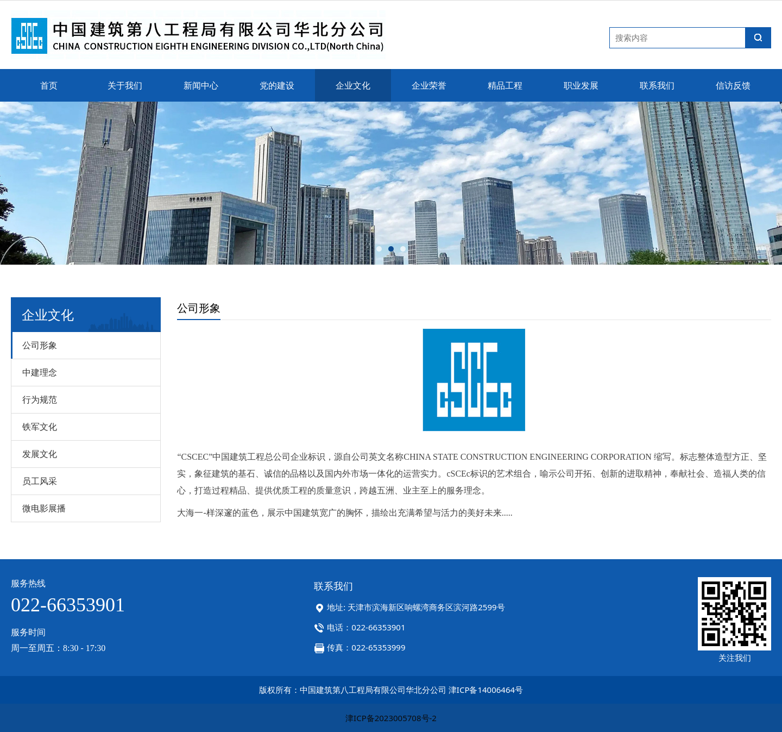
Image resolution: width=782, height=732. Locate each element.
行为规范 (39, 399)
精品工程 (505, 85)
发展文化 (39, 454)
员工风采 (39, 481)
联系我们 (657, 85)
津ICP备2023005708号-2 (391, 717)
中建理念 (39, 372)
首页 (49, 85)
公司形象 (39, 345)
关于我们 (125, 85)
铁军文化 (39, 427)
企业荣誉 (429, 85)
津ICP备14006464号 (486, 689)
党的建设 (277, 85)
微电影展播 (44, 508)
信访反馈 (733, 85)
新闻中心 (201, 85)
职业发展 (581, 85)
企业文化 (353, 85)
